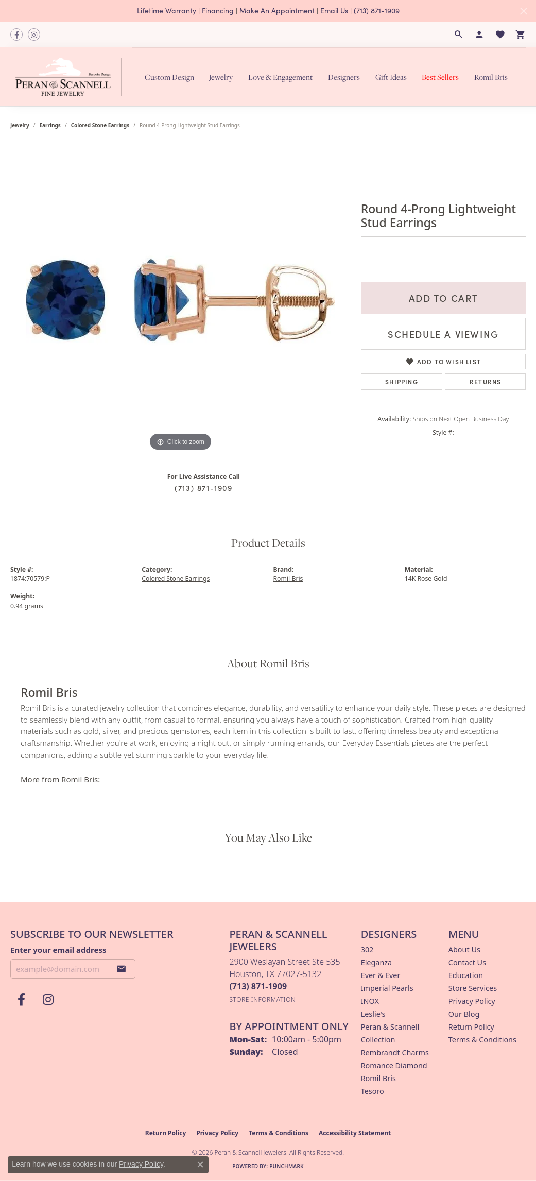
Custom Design (169, 77)
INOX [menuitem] (370, 1001)
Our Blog (463, 1014)
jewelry (19, 125)
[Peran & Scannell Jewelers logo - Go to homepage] (71, 76)
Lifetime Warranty (166, 10)
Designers (344, 77)
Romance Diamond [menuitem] (394, 1065)
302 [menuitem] (367, 949)
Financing (218, 10)
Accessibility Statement (355, 1132)
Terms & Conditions (482, 1040)
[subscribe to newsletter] (121, 969)
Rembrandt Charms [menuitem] (395, 1052)
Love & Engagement (280, 77)
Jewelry (221, 77)
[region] (180, 299)
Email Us (334, 10)
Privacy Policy (471, 1001)
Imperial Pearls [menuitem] (387, 988)
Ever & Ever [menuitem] (381, 975)
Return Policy (471, 1027)
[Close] (523, 11)
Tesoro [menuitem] (372, 1091)
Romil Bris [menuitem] (378, 1078)
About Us (464, 949)
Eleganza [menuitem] (376, 962)
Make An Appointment (277, 10)
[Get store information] (262, 999)
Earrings (50, 125)
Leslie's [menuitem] (373, 1014)
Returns (485, 381)
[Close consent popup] (200, 1164)
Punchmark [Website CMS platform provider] (286, 1166)
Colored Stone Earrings (100, 125)
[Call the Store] (258, 986)
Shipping (401, 381)
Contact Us (467, 962)
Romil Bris (491, 77)
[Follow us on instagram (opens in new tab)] (34, 34)
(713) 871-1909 (377, 10)
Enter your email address (58, 950)
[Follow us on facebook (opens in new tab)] (16, 34)
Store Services (472, 988)
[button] (459, 34)
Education (465, 975)
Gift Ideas (391, 77)
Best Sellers (440, 77)
